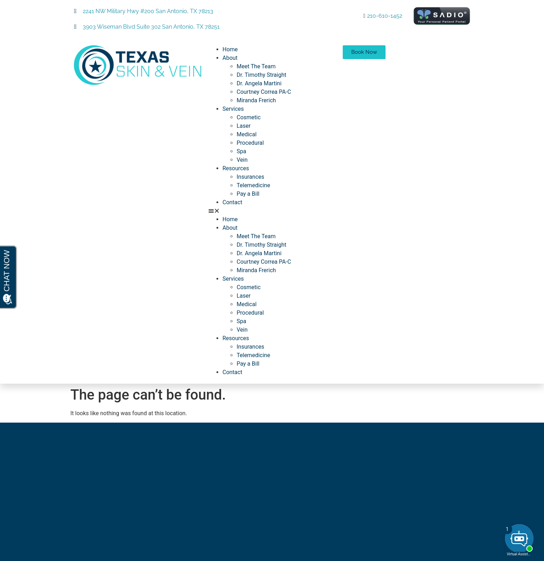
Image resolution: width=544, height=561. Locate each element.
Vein (242, 159)
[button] (272, 211)
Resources (235, 168)
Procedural (250, 142)
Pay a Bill (248, 193)
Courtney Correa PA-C (264, 91)
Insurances (250, 176)
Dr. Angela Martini (259, 83)
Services (233, 108)
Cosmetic (249, 117)
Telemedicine (253, 185)
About (230, 58)
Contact (232, 202)
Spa (241, 151)
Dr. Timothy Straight (261, 74)
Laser (243, 125)
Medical (246, 134)
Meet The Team (256, 66)
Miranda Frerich (256, 100)
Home (230, 49)
